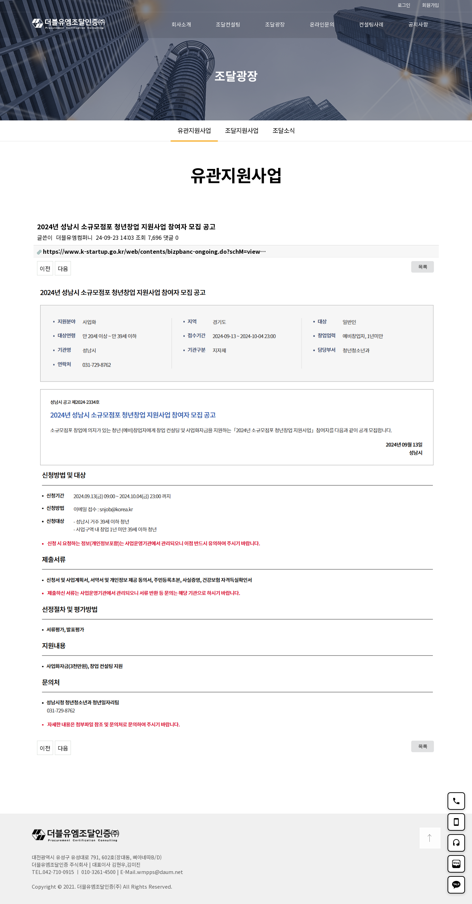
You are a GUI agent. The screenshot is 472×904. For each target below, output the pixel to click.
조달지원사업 (242, 130)
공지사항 (418, 24)
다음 (63, 268)
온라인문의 (322, 24)
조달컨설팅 (228, 24)
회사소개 (181, 24)
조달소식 (284, 130)
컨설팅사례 (371, 24)
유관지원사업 (194, 130)
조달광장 (275, 24)
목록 (422, 266)
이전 (45, 268)
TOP (430, 838)
